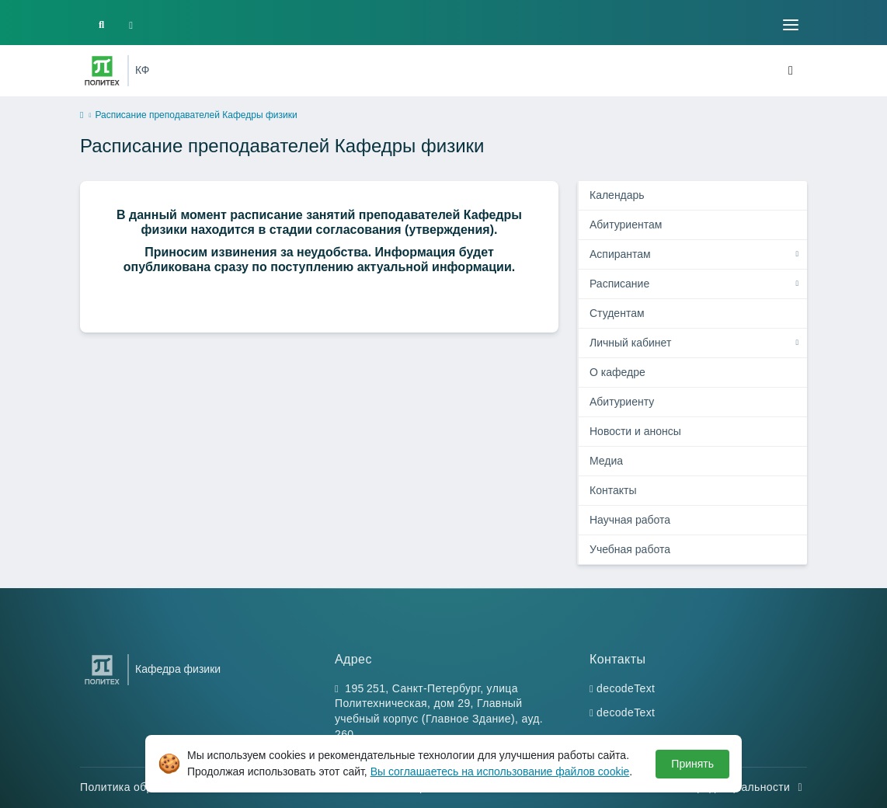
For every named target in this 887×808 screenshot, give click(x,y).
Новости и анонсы (635, 431)
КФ (142, 70)
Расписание (619, 283)
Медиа (606, 460)
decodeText (626, 688)
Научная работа (630, 520)
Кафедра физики (178, 669)
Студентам (617, 313)
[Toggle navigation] (790, 25)
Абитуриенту (622, 401)
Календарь (617, 195)
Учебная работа (630, 549)
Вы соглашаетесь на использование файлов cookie (500, 771)
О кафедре (617, 372)
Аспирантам (620, 254)
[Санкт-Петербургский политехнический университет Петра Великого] (102, 70)
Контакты (613, 490)
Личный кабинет (630, 342)
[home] (81, 116)
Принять (692, 764)
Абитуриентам (626, 224)
